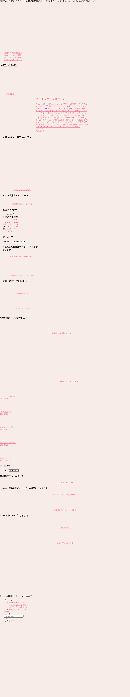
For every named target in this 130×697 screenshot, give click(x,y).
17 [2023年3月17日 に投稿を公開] (14, 224)
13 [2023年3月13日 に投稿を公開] (6, 224)
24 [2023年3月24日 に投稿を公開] (14, 226)
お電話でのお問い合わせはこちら (65, 333)
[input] (14, 616)
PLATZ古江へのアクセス (18, 607)
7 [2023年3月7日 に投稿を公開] (7, 222)
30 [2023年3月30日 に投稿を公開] (12, 229)
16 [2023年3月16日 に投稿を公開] (12, 224)
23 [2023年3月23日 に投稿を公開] (12, 226)
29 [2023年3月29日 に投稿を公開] (10, 229)
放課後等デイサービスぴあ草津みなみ (22, 256)
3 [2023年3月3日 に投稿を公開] (14, 219)
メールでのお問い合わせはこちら (65, 381)
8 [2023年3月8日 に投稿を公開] (9, 222)
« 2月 (4, 231)
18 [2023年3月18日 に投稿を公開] (17, 224)
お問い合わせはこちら (22, 190)
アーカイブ (7, 241)
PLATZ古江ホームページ (65, 483)
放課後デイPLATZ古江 (17, 602)
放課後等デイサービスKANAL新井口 (22, 275)
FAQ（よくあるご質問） (18, 605)
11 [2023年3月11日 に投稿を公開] (17, 222)
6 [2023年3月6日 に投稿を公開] (5, 222)
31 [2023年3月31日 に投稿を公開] (14, 229)
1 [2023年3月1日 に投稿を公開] (9, 219)
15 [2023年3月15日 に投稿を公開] (10, 224)
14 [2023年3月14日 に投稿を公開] (8, 224)
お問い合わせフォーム (17, 609)
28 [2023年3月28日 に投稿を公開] (8, 229)
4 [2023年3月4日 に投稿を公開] (16, 219)
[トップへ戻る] (1, 625)
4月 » (10, 231)
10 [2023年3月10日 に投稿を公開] (14, 222)
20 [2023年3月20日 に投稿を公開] (6, 226)
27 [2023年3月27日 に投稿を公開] (6, 229)
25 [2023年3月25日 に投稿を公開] (17, 226)
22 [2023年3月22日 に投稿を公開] (10, 226)
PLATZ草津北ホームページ (22, 204)
